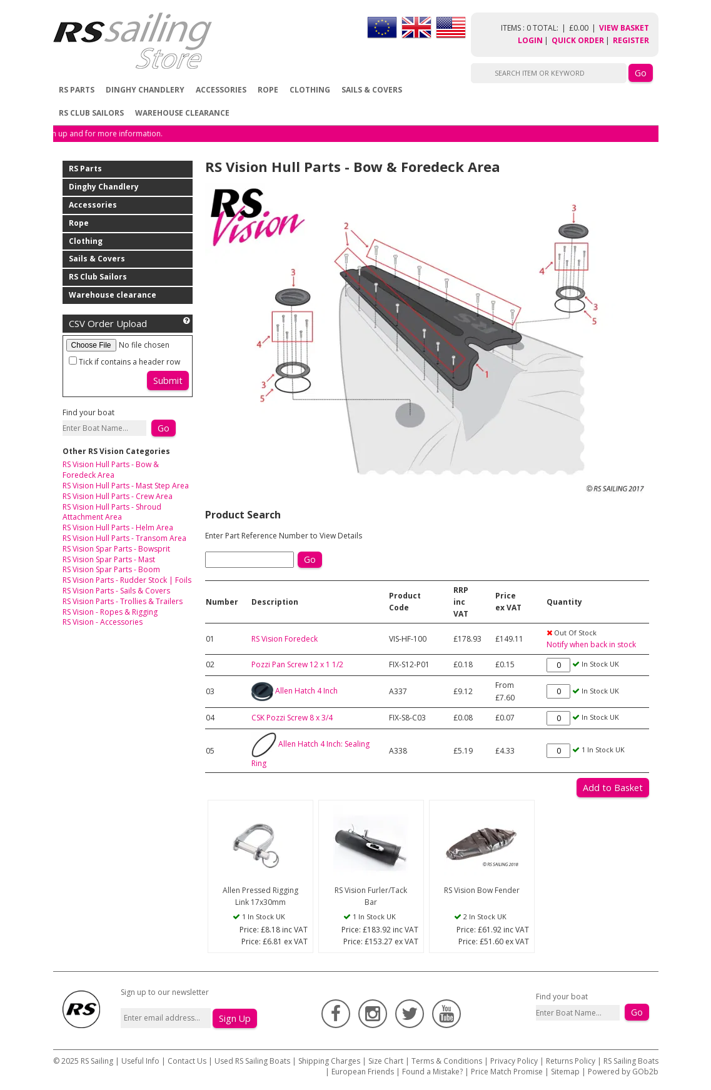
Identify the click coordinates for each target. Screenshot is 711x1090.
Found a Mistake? (432, 1071)
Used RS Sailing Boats (252, 1061)
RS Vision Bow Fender (482, 890)
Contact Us (188, 1061)
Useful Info (140, 1061)
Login (530, 40)
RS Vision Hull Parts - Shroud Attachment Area (112, 512)
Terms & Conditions (446, 1061)
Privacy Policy (514, 1061)
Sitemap (565, 1071)
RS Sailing (97, 1061)
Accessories (221, 89)
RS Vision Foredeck (284, 638)
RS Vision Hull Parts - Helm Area (118, 527)
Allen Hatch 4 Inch (306, 690)
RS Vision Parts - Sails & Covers (116, 590)
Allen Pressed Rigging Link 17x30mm (260, 896)
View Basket (624, 28)
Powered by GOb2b (623, 1071)
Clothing (310, 89)
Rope (268, 89)
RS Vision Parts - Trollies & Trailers (123, 601)
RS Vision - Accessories (103, 622)
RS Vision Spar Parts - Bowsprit (116, 548)
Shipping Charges (329, 1061)
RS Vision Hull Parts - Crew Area (118, 496)
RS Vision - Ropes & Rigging (110, 612)
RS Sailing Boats (630, 1061)
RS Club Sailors (91, 113)
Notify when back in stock (591, 644)
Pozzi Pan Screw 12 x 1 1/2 (297, 664)
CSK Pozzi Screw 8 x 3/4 (292, 717)
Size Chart (385, 1061)
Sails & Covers (371, 89)
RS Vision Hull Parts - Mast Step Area (126, 485)
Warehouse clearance (182, 113)
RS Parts (76, 89)
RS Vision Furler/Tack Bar (371, 896)
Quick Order (578, 40)
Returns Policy (570, 1061)
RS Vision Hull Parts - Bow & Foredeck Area (111, 469)
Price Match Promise (507, 1071)
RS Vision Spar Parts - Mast (109, 559)
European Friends (362, 1071)
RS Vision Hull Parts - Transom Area (124, 538)
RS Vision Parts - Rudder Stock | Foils (127, 580)
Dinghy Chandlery (145, 89)
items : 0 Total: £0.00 (550, 28)
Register (631, 40)
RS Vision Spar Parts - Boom (111, 569)
